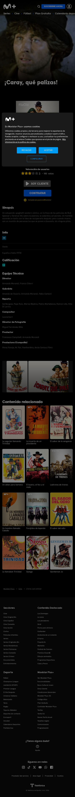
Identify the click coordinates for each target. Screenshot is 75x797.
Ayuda (37, 748)
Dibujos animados (44, 656)
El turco (41, 638)
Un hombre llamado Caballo (11, 529)
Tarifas (40, 710)
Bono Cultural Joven (45, 685)
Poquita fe (42, 642)
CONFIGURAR (36, 159)
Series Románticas (10, 646)
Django (29, 571)
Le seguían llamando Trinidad (11, 442)
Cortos (6, 631)
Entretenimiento (9, 663)
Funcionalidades (44, 681)
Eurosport (7, 717)
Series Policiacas (9, 649)
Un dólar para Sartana (12, 485)
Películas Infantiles (10, 635)
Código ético (42, 699)
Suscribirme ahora (53, 6)
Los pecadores (43, 621)
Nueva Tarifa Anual (45, 717)
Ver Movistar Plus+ (45, 678)
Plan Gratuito (43, 13)
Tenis (5, 703)
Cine (17, 13)
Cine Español (8, 621)
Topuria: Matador (10, 710)
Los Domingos (43, 613)
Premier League (9, 689)
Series (6, 13)
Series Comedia (9, 653)
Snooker (6, 721)
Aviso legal (37, 776)
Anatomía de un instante (47, 635)
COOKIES (60, 776)
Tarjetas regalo (43, 721)
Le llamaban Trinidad (11, 571)
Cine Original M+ (9, 617)
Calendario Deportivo (11, 724)
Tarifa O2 (41, 714)
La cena (41, 617)
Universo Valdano (10, 696)
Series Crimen (8, 656)
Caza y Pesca (43, 663)
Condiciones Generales (47, 692)
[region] (37, 139)
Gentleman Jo (56, 571)
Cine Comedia (9, 624)
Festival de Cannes (45, 649)
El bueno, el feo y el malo (35, 486)
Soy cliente (37, 183)
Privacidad (49, 776)
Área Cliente (42, 689)
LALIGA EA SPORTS (10, 685)
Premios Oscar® (44, 653)
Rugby (5, 706)
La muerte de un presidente (34, 442)
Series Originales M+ (11, 642)
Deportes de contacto (11, 714)
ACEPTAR (48, 150)
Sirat (39, 624)
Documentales (9, 660)
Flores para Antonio (45, 628)
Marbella (41, 646)
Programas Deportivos (46, 660)
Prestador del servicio (20, 776)
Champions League (10, 681)
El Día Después (9, 692)
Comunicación (43, 724)
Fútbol (27, 13)
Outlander (42, 631)
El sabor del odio (57, 528)
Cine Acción (8, 628)
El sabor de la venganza (61, 441)
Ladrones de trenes (59, 485)
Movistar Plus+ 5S (44, 696)
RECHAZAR (26, 150)
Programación (43, 728)
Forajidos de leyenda (35, 528)
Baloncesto (7, 699)
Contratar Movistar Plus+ (47, 706)
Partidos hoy (8, 728)
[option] (17, 376)
